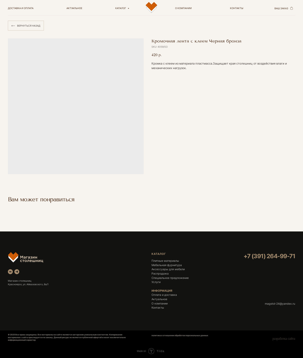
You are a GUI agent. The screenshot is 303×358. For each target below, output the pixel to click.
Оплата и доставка (164, 294)
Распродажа (160, 273)
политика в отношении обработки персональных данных (180, 335)
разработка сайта (284, 338)
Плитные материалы (165, 260)
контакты (236, 8)
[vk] (10, 271)
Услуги (156, 282)
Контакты (158, 307)
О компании (160, 303)
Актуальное (159, 299)
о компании (183, 8)
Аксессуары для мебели (168, 269)
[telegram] (16, 271)
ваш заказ (281, 8)
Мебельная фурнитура (167, 265)
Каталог (121, 8)
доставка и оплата (20, 8)
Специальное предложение (170, 277)
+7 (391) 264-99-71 (269, 256)
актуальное (74, 8)
